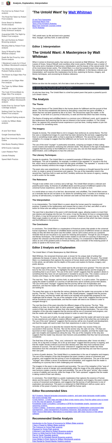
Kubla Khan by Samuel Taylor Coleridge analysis (13, 107)
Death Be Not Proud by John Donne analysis (13, 58)
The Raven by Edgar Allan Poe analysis (14, 76)
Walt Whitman (80, 12)
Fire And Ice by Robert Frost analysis (13, 12)
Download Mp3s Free (40, 22)
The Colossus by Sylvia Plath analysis (47, 428)
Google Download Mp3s (11, 135)
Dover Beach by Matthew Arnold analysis (12, 24)
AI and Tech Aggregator (41, 20)
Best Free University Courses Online (13, 139)
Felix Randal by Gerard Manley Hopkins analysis (51, 442)
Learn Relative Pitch (10, 152)
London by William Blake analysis (11, 122)
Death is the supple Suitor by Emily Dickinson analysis (13, 29)
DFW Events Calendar (10, 148)
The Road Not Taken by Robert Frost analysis (14, 18)
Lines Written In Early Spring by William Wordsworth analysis (56, 440)
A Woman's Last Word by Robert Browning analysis (52, 432)
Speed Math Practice (10, 159)
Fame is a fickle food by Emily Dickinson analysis (51, 434)
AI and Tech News (9, 131)
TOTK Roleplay (38, 28)
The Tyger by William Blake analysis (12, 87)
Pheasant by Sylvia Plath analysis (45, 430)
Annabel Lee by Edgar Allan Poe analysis (13, 81)
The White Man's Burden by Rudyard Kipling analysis (13, 70)
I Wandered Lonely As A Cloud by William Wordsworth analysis (14, 64)
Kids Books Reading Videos (13, 144)
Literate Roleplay (8, 155)
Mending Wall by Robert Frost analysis (13, 47)
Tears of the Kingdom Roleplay (44, 24)
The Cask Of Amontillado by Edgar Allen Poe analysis (13, 93)
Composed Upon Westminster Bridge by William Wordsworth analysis (13, 100)
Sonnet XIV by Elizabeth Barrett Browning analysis (52, 438)
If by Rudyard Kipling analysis (13, 117)
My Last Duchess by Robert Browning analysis (13, 41)
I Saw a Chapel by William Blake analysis (48, 426)
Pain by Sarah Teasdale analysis (45, 436)
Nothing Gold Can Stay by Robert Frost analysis (12, 112)
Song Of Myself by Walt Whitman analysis (11, 53)
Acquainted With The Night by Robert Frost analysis (13, 35)
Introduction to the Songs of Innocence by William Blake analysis (57, 424)
